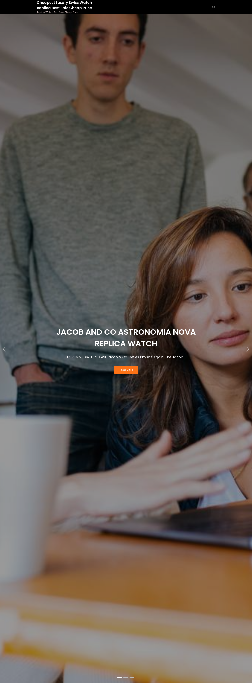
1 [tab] (119, 677)
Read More (126, 369)
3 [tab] (132, 677)
